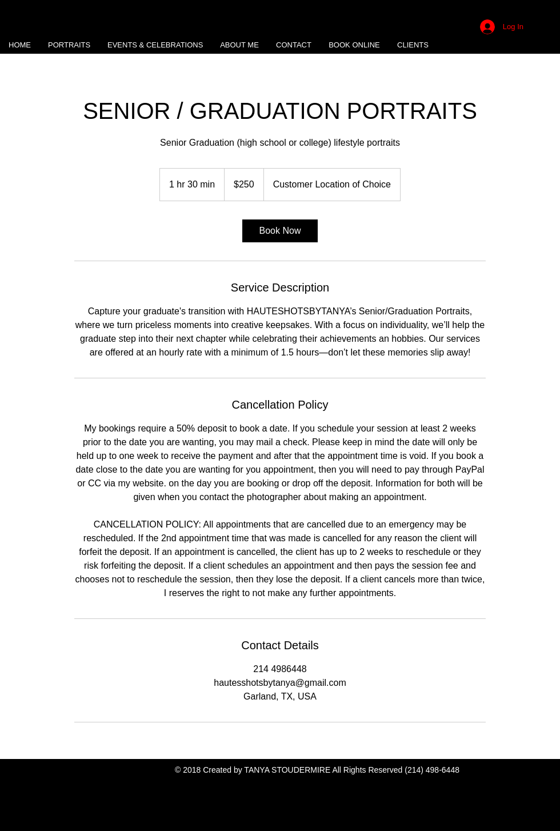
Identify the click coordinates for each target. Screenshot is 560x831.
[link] (280, 230)
